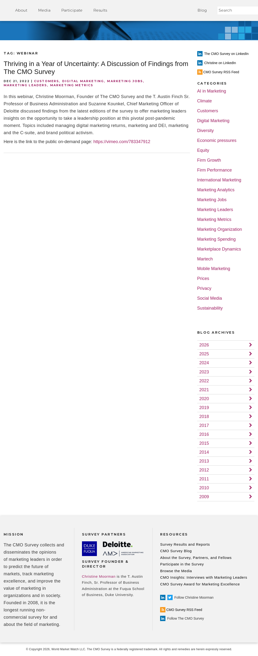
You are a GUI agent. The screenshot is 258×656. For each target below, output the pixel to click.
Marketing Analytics (216, 190)
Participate (71, 10)
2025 (204, 353)
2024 (204, 362)
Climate (204, 101)
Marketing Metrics (71, 85)
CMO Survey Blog (176, 551)
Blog (202, 10)
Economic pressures (217, 140)
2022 (204, 380)
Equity (203, 150)
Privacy (204, 288)
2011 (204, 479)
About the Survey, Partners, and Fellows (196, 558)
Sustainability (210, 308)
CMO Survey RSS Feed (181, 610)
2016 (204, 434)
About (21, 10)
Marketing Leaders (25, 85)
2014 (204, 452)
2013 (204, 461)
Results (100, 10)
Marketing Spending (216, 239)
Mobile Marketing (213, 268)
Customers (46, 81)
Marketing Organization (219, 229)
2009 (204, 496)
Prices (203, 278)
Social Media (209, 298)
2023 (204, 372)
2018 (204, 416)
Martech (205, 259)
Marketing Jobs (125, 81)
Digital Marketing (83, 81)
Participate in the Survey (182, 564)
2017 (204, 425)
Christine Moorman (98, 576)
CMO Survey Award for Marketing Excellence (200, 584)
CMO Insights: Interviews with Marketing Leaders (203, 577)
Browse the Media (176, 571)
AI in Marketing (211, 91)
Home (152, 10)
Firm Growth (209, 160)
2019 (204, 407)
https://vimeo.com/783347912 (121, 141)
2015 (204, 443)
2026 (204, 345)
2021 (204, 389)
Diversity (205, 130)
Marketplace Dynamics (219, 249)
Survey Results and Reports (185, 544)
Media (44, 10)
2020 (204, 398)
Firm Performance (214, 170)
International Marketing (219, 180)
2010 (204, 487)
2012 (204, 470)
